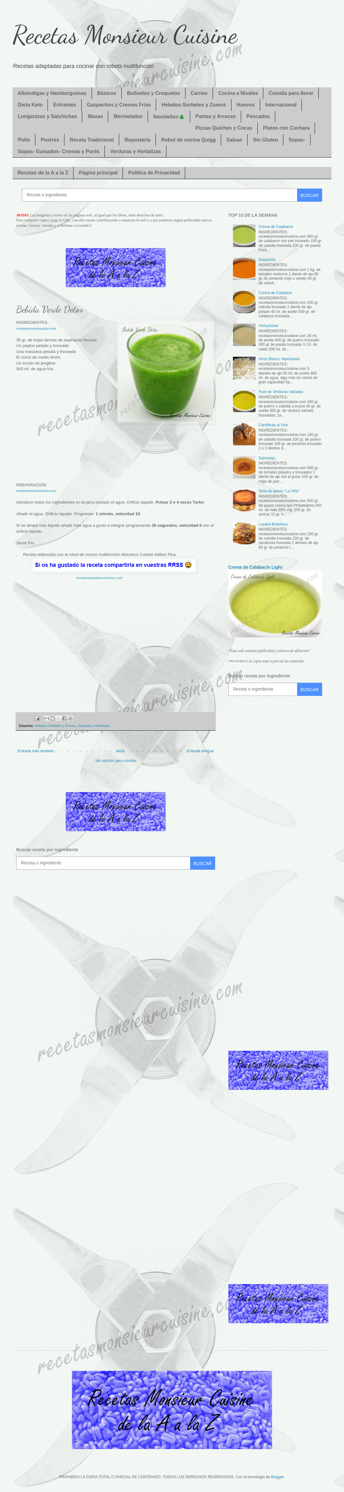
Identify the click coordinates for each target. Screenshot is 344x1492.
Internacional (281, 104)
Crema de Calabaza (275, 293)
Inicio (120, 751)
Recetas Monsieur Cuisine (125, 34)
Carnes (199, 93)
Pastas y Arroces (215, 116)
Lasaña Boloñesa (273, 524)
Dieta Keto (30, 104)
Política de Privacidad (154, 172)
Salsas (234, 139)
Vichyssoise (268, 326)
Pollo (24, 139)
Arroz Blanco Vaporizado (279, 359)
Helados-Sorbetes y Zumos (193, 104)
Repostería (137, 139)
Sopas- (297, 139)
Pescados (258, 116)
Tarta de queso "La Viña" (279, 491)
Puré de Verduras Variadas (281, 392)
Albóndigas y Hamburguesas (52, 93)
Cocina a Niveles (238, 93)
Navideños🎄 (169, 116)
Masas (95, 116)
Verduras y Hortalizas (135, 151)
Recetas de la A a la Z (43, 172)
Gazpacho (267, 259)
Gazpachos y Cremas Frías (119, 104)
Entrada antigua (200, 751)
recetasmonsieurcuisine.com (99, 577)
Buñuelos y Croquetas (153, 93)
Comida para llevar (291, 93)
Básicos (106, 93)
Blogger (277, 1477)
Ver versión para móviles (115, 761)
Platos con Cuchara (286, 128)
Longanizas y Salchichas (47, 116)
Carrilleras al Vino (273, 425)
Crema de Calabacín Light (255, 567)
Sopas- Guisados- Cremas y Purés (58, 151)
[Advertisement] (115, 453)
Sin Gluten (265, 139)
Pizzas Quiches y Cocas (223, 128)
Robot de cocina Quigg (188, 139)
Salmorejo (267, 458)
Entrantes (64, 104)
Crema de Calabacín (276, 227)
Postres (50, 139)
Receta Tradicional (92, 139)
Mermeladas (128, 116)
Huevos (246, 104)
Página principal (98, 172)
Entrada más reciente (35, 751)
